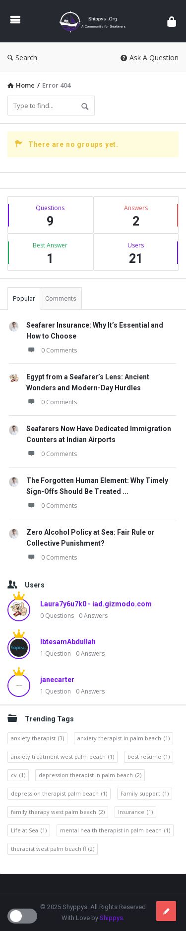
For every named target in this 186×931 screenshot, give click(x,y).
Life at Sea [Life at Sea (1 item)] (29, 830)
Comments (60, 298)
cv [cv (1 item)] (18, 775)
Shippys (111, 918)
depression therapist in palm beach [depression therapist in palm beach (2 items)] (90, 775)
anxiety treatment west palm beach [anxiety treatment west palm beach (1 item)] (62, 756)
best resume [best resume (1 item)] (148, 756)
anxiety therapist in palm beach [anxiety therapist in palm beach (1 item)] (123, 738)
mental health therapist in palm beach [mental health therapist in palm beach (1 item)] (115, 830)
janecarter (57, 680)
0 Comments (51, 350)
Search (22, 57)
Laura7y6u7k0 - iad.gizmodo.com (96, 604)
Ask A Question (150, 57)
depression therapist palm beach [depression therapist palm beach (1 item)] (59, 793)
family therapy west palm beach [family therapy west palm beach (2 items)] (58, 812)
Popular (24, 298)
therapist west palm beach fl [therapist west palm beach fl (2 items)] (52, 848)
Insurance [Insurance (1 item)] (135, 812)
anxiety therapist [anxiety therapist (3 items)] (37, 738)
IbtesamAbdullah (68, 642)
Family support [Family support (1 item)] (145, 793)
